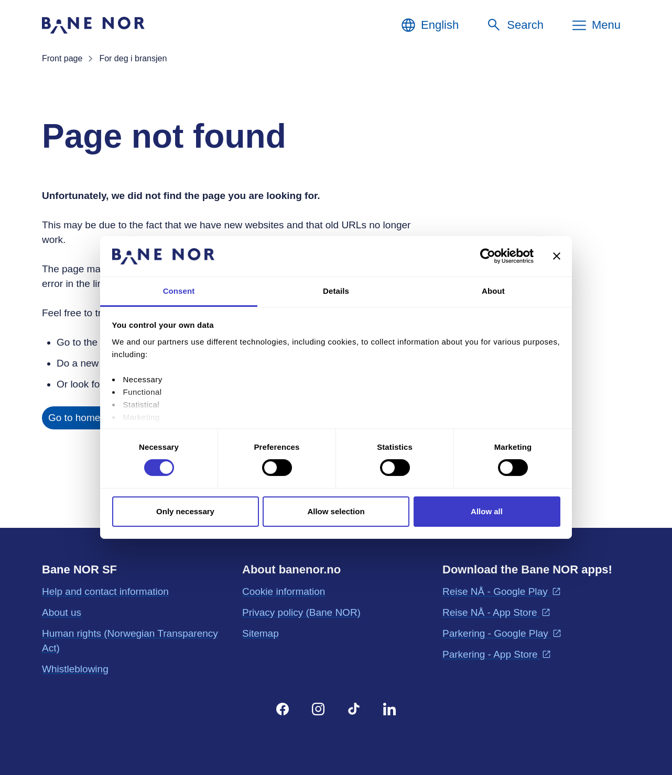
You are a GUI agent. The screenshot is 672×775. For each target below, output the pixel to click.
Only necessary (185, 511)
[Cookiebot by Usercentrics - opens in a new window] (488, 256)
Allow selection (335, 511)
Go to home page (86, 417)
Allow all (487, 511)
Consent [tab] (179, 290)
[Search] (514, 25)
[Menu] (595, 25)
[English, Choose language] (429, 25)
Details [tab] (336, 290)
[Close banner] (556, 256)
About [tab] (493, 290)
